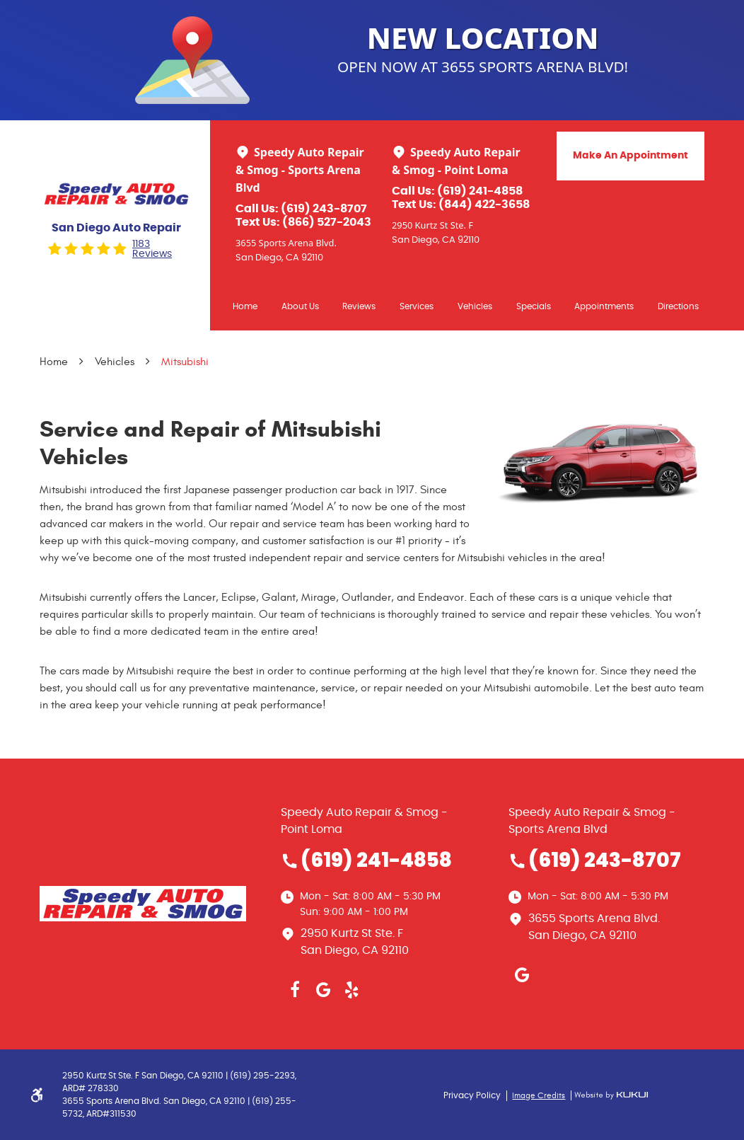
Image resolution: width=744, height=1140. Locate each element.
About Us (300, 306)
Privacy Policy (472, 1095)
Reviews (359, 306)
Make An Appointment (630, 156)
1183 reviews (152, 249)
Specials (533, 306)
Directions (678, 306)
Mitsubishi (185, 361)
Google (323, 990)
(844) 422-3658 (484, 204)
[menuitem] (245, 306)
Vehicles (475, 306)
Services (417, 306)
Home (245, 306)
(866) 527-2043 (326, 222)
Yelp (351, 990)
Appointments (604, 306)
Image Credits (538, 1095)
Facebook (295, 990)
